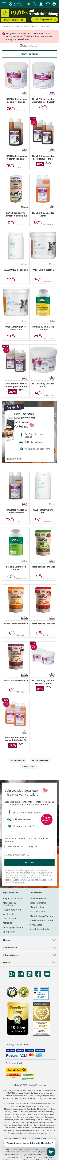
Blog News (34, 846)
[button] (3, 4)
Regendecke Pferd (12, 909)
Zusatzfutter (29, 766)
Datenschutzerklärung (15, 879)
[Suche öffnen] (34, 4)
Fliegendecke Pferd (12, 898)
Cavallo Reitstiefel (38, 898)
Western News (15, 846)
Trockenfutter (40, 760)
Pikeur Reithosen (38, 907)
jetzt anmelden (14, 459)
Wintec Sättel (36, 924)
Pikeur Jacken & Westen (41, 916)
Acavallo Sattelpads (39, 929)
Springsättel (9, 931)
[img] (54, 4)
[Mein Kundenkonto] (41, 5)
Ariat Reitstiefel (37, 911)
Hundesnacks (18, 760)
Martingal (8, 922)
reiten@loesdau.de (38, 1085)
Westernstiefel (10, 914)
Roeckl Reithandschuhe (41, 920)
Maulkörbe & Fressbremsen (10, 904)
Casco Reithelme (38, 902)
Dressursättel (9, 918)
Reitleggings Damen (13, 927)
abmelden (20, 882)
